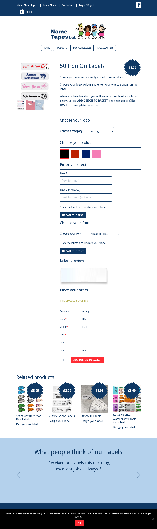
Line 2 (62, 350)
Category (64, 311)
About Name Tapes (27, 5)
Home (47, 48)
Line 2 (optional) (70, 190)
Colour (64, 327)
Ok (79, 523)
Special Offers (105, 48)
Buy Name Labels (82, 48)
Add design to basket (87, 359)
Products (61, 48)
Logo (63, 319)
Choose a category (71, 131)
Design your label (27, 424)
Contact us (67, 5)
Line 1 (63, 173)
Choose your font (70, 233)
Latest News (49, 5)
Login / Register (87, 5)
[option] (78, 466)
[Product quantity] (65, 360)
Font (63, 335)
